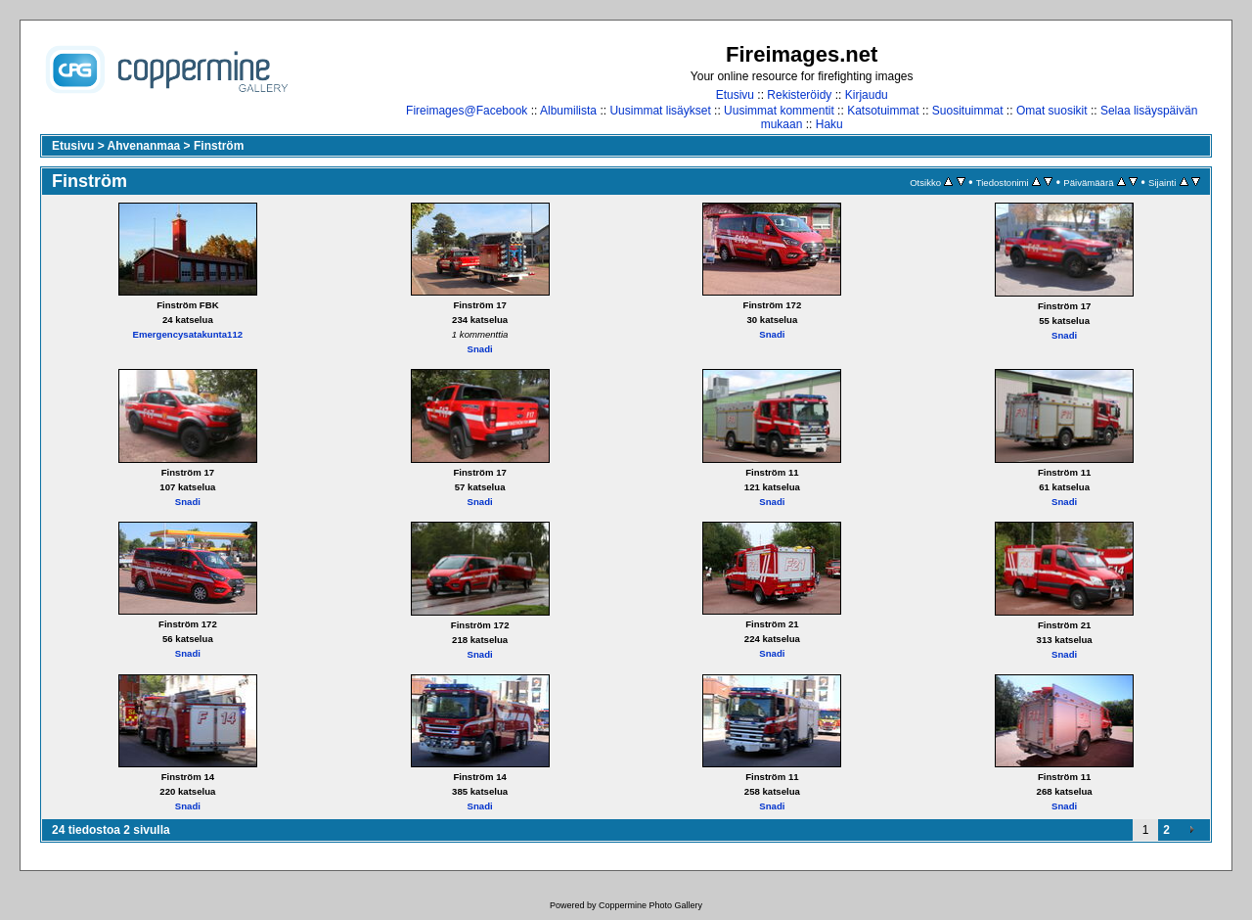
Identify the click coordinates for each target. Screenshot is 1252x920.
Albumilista (568, 110)
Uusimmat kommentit (779, 110)
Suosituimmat (968, 110)
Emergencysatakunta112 (188, 334)
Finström (219, 146)
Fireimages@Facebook (466, 110)
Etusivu (735, 95)
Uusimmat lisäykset (659, 110)
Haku (829, 124)
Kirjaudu (866, 95)
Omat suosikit (1052, 110)
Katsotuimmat (882, 110)
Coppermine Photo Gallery (650, 905)
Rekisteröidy (799, 95)
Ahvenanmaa (144, 146)
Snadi (480, 349)
